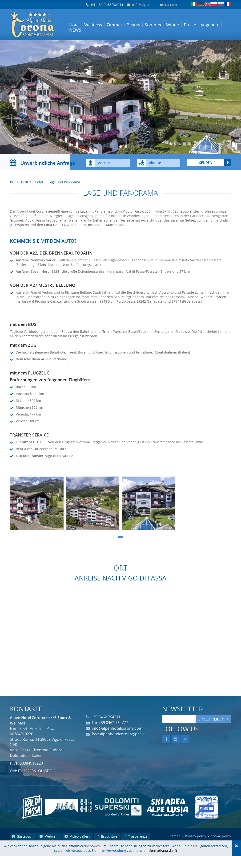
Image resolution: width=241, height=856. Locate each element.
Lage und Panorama (64, 187)
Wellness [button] (93, 24)
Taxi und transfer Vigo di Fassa (41, 460)
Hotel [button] (74, 24)
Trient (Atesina (114, 336)
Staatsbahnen (166, 357)
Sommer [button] (153, 24)
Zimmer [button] (114, 24)
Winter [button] (172, 24)
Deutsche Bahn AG (30, 364)
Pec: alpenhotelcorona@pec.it (118, 738)
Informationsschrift (162, 850)
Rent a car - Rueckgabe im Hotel (41, 453)
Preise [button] (190, 24)
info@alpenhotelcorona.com (154, 4)
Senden (205, 167)
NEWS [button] (75, 30)
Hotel (39, 187)
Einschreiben (211, 723)
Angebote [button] (210, 24)
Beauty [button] (133, 24)
